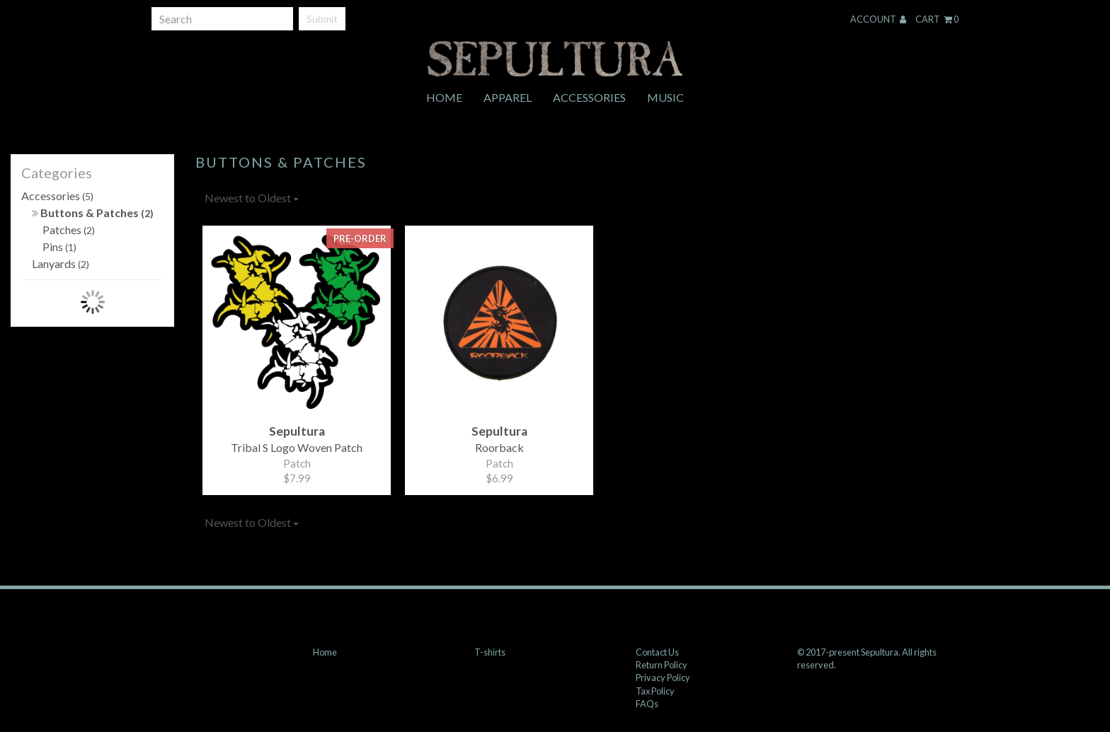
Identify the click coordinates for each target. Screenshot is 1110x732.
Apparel (508, 97)
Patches (68, 229)
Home (444, 97)
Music (665, 97)
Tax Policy (655, 691)
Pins (59, 246)
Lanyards (60, 263)
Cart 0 (937, 19)
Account (878, 19)
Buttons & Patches (93, 212)
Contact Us (657, 652)
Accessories (589, 97)
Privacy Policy (663, 677)
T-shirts (489, 652)
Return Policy (661, 664)
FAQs (647, 703)
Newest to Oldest (252, 197)
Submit (322, 19)
